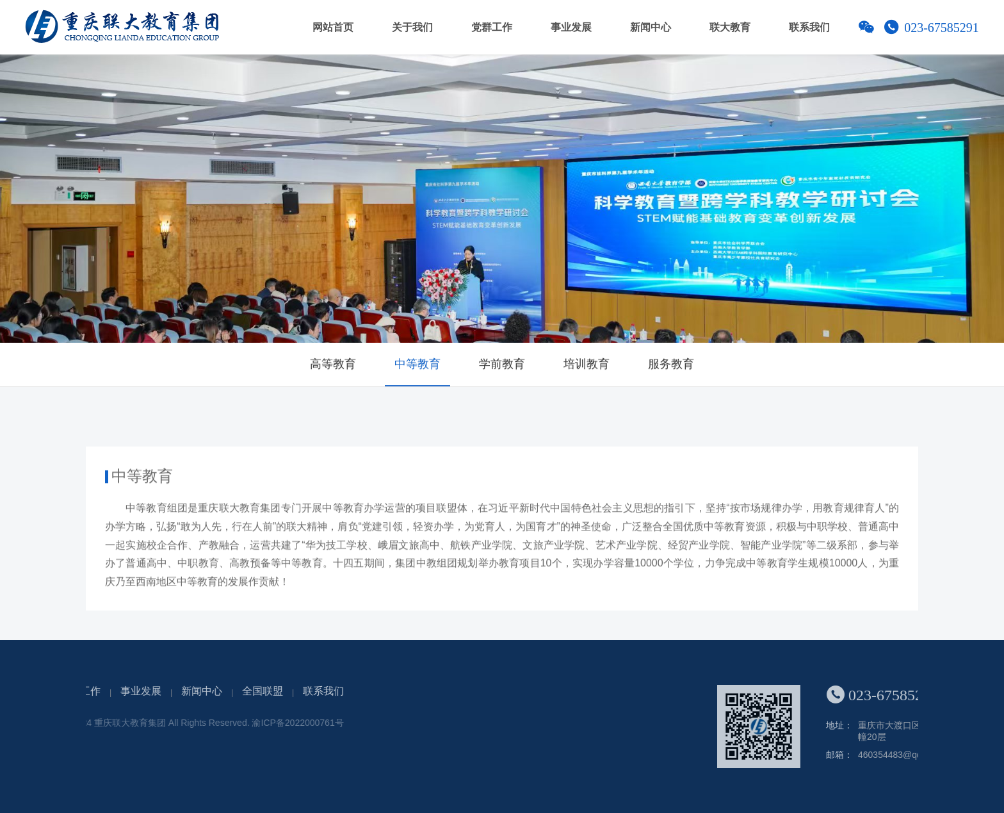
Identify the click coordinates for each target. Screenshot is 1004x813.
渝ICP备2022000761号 (217, 723)
